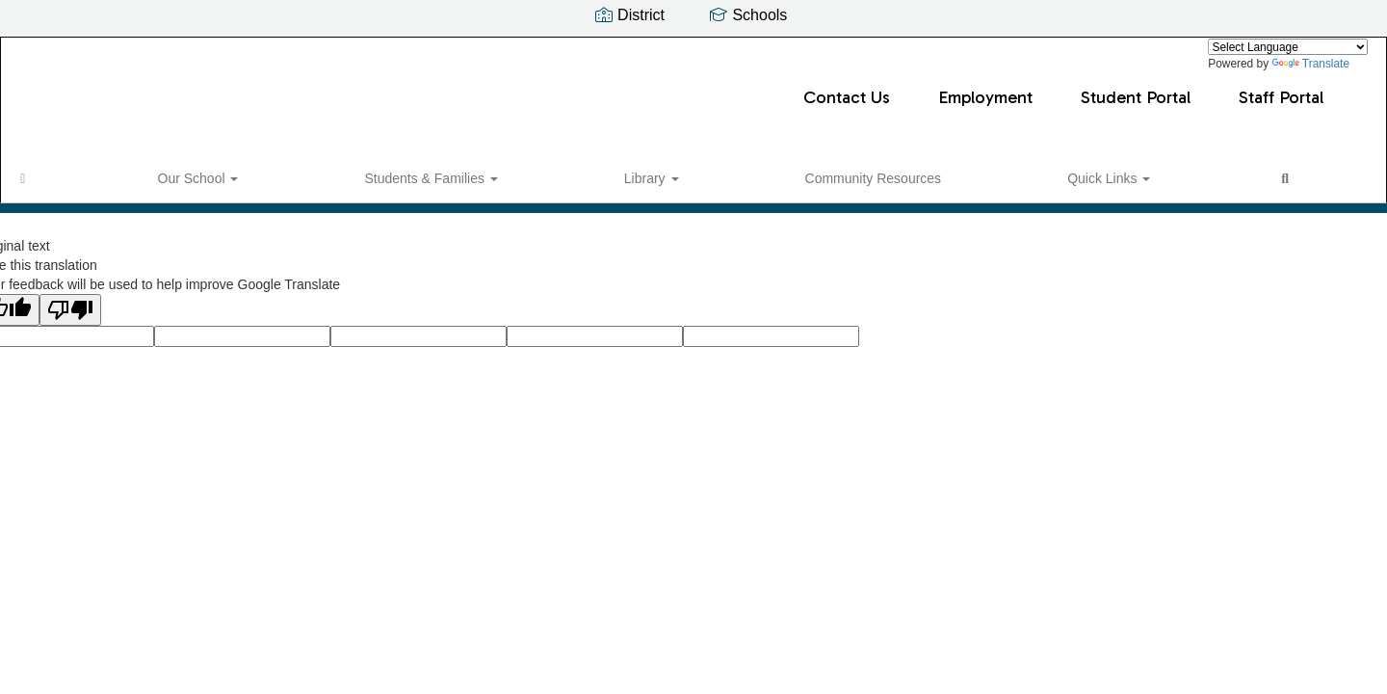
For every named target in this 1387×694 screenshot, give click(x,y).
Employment (697, 87)
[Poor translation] (70, 319)
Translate (1310, 63)
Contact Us (558, 87)
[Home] (53, 172)
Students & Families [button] (265, 172)
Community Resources (514, 172)
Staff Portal (993, 87)
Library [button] (389, 172)
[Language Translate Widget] (1288, 47)
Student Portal (848, 87)
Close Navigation (820, 180)
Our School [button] (131, 172)
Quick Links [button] (652, 172)
